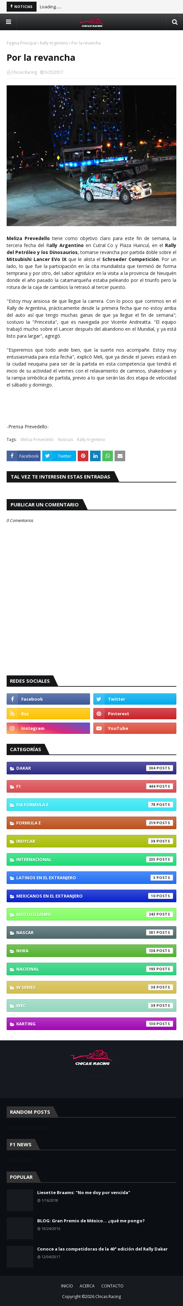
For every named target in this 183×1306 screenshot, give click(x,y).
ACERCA (87, 1286)
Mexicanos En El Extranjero (94, 896)
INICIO (67, 1286)
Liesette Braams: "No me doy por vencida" (83, 1192)
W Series (94, 987)
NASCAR (94, 932)
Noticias (65, 439)
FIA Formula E (94, 805)
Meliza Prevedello (37, 439)
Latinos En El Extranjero (94, 878)
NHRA (94, 951)
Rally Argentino (54, 43)
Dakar (94, 768)
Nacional (94, 969)
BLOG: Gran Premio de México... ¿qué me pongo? (91, 1221)
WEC (94, 1005)
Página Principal (22, 43)
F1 (94, 786)
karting (94, 1024)
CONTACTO (112, 1286)
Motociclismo (94, 914)
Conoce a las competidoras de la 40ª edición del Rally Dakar (102, 1249)
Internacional (94, 859)
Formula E (94, 823)
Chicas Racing (24, 72)
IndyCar (94, 841)
